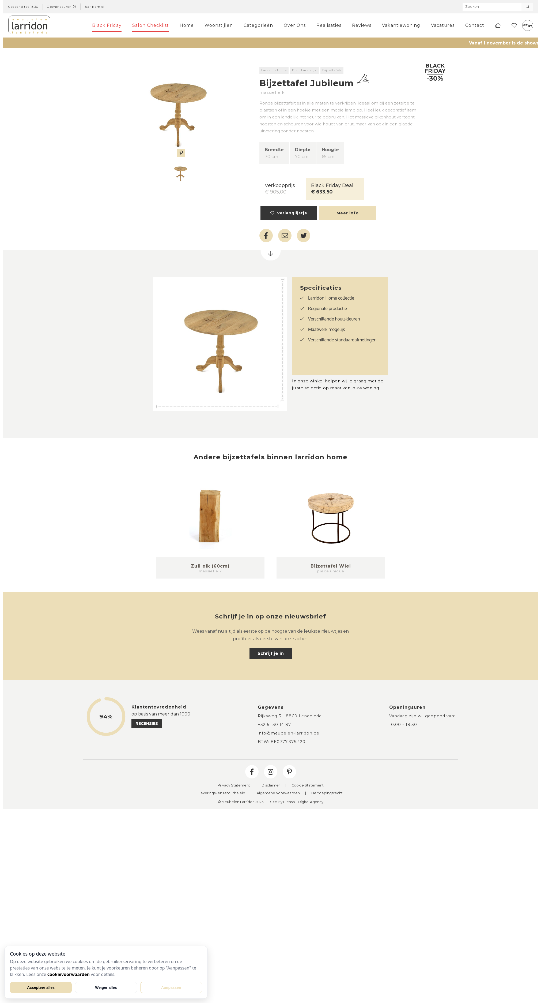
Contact (474, 25)
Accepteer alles (41, 987)
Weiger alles (106, 987)
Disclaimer (271, 785)
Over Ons (295, 25)
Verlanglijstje (288, 213)
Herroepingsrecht (327, 793)
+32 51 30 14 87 (274, 724)
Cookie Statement (308, 785)
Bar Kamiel (94, 7)
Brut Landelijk (304, 70)
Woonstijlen (219, 25)
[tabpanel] (181, 173)
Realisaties (328, 25)
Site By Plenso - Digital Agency (296, 802)
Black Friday (107, 25)
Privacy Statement (234, 785)
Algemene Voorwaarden (278, 793)
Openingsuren (61, 7)
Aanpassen (171, 987)
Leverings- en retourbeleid (222, 793)
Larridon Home (274, 70)
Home (187, 25)
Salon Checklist (150, 25)
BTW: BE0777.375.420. (282, 741)
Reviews (361, 25)
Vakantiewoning (401, 25)
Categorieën (258, 25)
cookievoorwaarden (68, 974)
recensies (146, 723)
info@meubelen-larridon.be (288, 733)
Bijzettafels (332, 70)
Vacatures (443, 25)
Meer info (347, 213)
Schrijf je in (271, 653)
